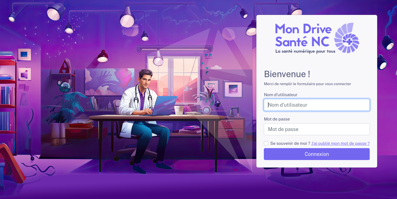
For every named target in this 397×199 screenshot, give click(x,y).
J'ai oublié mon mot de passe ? (340, 143)
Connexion (317, 154)
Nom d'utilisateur (280, 94)
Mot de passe (277, 118)
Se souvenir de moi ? (290, 143)
